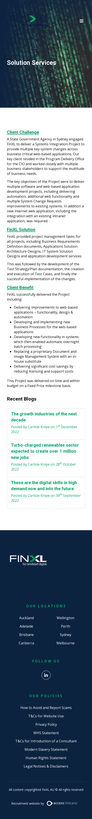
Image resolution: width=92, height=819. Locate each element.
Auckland (26, 617)
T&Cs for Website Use (46, 716)
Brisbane (26, 634)
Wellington (65, 617)
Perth (65, 626)
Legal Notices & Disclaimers (46, 766)
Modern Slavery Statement (46, 749)
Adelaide (26, 626)
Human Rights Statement (46, 757)
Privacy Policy (46, 724)
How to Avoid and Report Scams (46, 707)
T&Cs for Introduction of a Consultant (46, 741)
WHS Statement (46, 732)
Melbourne (65, 643)
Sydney (65, 634)
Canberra (26, 643)
